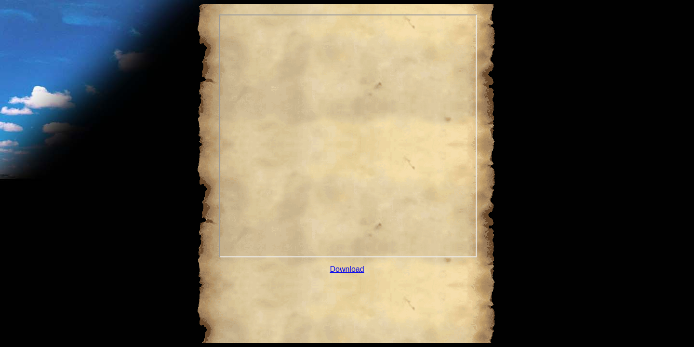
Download (347, 269)
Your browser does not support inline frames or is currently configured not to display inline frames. (348, 135)
